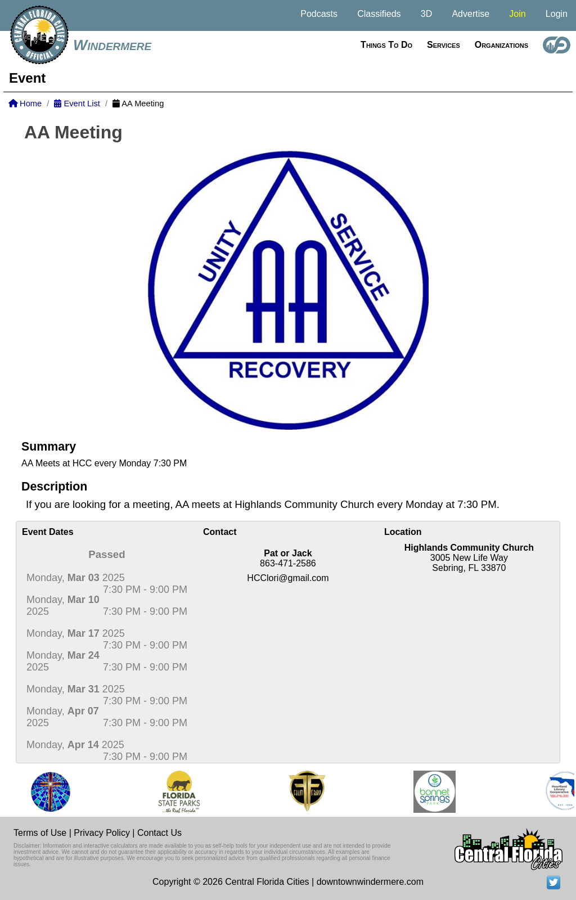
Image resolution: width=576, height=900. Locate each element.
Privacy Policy (102, 833)
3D (426, 14)
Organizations (501, 45)
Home (25, 103)
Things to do (386, 45)
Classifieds (378, 14)
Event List (77, 103)
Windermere (112, 45)
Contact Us (159, 833)
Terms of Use (40, 833)
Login (557, 14)
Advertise (470, 14)
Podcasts (319, 14)
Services (443, 45)
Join (517, 14)
